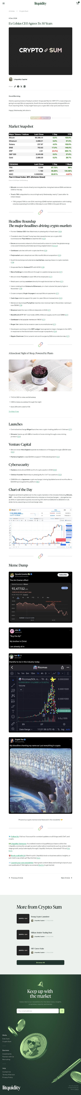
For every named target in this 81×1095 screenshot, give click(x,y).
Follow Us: (15, 836)
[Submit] (62, 1011)
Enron (55, 246)
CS (45, 250)
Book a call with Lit (18, 856)
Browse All (40, 963)
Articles (12, 11)
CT (61, 272)
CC (58, 457)
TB (12, 262)
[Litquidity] (40, 3)
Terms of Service (8, 1075)
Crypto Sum (23, 11)
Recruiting (6, 1059)
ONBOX (76, 1089)
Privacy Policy (7, 1077)
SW (55, 470)
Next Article (66, 878)
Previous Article (16, 878)
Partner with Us (8, 1057)
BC (38, 482)
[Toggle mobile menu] (3, 3)
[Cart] (77, 3)
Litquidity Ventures (18, 844)
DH (55, 331)
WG (60, 231)
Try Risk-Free (14, 411)
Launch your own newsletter (22, 863)
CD (44, 239)
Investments (7, 1054)
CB (43, 267)
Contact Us (6, 1072)
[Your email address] (38, 1011)
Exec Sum (6, 1039)
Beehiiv (41, 865)
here (38, 858)
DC (60, 298)
